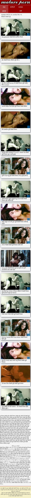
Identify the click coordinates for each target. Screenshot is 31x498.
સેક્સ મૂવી (21, 465)
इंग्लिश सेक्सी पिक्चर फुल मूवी (14, 419)
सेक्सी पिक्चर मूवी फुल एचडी (22, 438)
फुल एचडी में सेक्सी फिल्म (5, 422)
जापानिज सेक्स (16, 450)
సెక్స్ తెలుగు (6, 469)
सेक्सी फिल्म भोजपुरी (25, 456)
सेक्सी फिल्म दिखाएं (11, 455)
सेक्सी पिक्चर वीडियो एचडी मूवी (7, 441)
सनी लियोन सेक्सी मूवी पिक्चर (18, 432)
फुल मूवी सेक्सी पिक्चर (26, 422)
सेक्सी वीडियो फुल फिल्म (14, 469)
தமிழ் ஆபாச (6, 462)
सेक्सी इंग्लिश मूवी (23, 462)
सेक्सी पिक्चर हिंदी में (14, 462)
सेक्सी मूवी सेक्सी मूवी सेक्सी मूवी (22, 476)
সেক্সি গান (11, 447)
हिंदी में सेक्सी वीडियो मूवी (16, 467)
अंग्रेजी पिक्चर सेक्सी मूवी (14, 416)
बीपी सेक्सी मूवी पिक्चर (19, 425)
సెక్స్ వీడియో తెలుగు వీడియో (21, 449)
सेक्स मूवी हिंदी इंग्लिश (8, 434)
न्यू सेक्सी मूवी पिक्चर (6, 420)
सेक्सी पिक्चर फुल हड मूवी (20, 437)
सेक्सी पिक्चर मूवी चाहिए (10, 438)
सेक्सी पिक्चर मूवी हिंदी (15, 440)
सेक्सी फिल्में (22, 481)
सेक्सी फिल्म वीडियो (4, 447)
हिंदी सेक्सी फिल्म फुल (9, 479)
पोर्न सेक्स (22, 479)
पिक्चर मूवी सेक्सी (15, 420)
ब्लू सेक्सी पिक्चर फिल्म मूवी (12, 428)
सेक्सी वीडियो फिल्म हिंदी (17, 482)
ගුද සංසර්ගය (11, 449)
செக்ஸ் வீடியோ (12, 464)
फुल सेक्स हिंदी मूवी (13, 470)
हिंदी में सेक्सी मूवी (15, 453)
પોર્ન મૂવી (2, 478)
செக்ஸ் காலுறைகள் (20, 458)
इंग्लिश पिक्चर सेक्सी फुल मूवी (9, 417)
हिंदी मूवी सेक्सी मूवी (24, 469)
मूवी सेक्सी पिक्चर (4, 431)
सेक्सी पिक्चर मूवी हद (4, 440)
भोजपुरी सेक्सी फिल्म (21, 464)
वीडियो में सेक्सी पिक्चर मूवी (6, 432)
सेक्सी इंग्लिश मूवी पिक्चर (19, 434)
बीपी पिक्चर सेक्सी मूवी (9, 425)
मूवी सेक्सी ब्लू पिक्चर (25, 431)
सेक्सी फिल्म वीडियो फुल (20, 475)
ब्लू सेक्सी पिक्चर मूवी (23, 428)
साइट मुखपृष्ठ (4, 9)
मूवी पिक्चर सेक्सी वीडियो (25, 429)
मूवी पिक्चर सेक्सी (16, 429)
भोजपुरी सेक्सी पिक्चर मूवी (6, 429)
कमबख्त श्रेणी (21, 9)
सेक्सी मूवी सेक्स (11, 476)
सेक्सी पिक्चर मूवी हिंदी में (25, 440)
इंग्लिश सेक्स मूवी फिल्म (5, 456)
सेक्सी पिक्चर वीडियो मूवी (19, 441)
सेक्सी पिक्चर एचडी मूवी (15, 435)
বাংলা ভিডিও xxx (26, 455)
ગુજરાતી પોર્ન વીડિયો (5, 458)
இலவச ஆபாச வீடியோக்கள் (12, 461)
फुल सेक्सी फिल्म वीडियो (13, 465)
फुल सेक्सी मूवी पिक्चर (5, 423)
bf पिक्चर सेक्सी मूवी (4, 416)
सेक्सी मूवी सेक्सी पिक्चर (15, 2)
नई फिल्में (12, 7)
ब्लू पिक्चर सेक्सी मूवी (21, 426)
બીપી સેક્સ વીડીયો (15, 481)
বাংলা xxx (16, 447)
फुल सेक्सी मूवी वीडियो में (15, 423)
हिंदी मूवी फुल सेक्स (23, 453)
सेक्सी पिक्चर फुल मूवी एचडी (8, 437)
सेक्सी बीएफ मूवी (24, 452)
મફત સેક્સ (18, 455)
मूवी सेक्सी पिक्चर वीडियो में (14, 431)
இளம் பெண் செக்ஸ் (15, 456)
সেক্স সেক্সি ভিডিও (7, 482)
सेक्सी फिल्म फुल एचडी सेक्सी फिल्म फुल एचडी (10, 452)
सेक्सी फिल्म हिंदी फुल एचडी (20, 472)
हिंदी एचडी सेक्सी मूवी (10, 475)
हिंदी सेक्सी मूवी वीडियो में (5, 467)
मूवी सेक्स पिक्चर (24, 461)
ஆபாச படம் (23, 478)
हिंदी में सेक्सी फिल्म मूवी (9, 478)
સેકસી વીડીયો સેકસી (24, 450)
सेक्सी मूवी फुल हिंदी (4, 470)
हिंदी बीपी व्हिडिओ (4, 449)
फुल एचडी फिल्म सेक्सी (24, 420)
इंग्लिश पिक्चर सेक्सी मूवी (22, 417)
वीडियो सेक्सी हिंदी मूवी (11, 473)
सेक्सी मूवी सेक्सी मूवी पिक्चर (24, 447)
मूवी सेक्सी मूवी (7, 481)
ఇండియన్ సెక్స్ (21, 470)
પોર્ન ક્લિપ (17, 478)
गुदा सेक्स (6, 465)
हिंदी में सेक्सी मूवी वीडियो (8, 472)
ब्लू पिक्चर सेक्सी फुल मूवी (10, 426)
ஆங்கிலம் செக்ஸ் (10, 459)
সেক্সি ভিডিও (27, 465)
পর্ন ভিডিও (17, 479)
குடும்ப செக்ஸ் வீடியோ (6, 450)
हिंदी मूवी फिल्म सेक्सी (21, 473)
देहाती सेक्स (12, 458)
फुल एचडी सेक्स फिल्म (16, 422)
